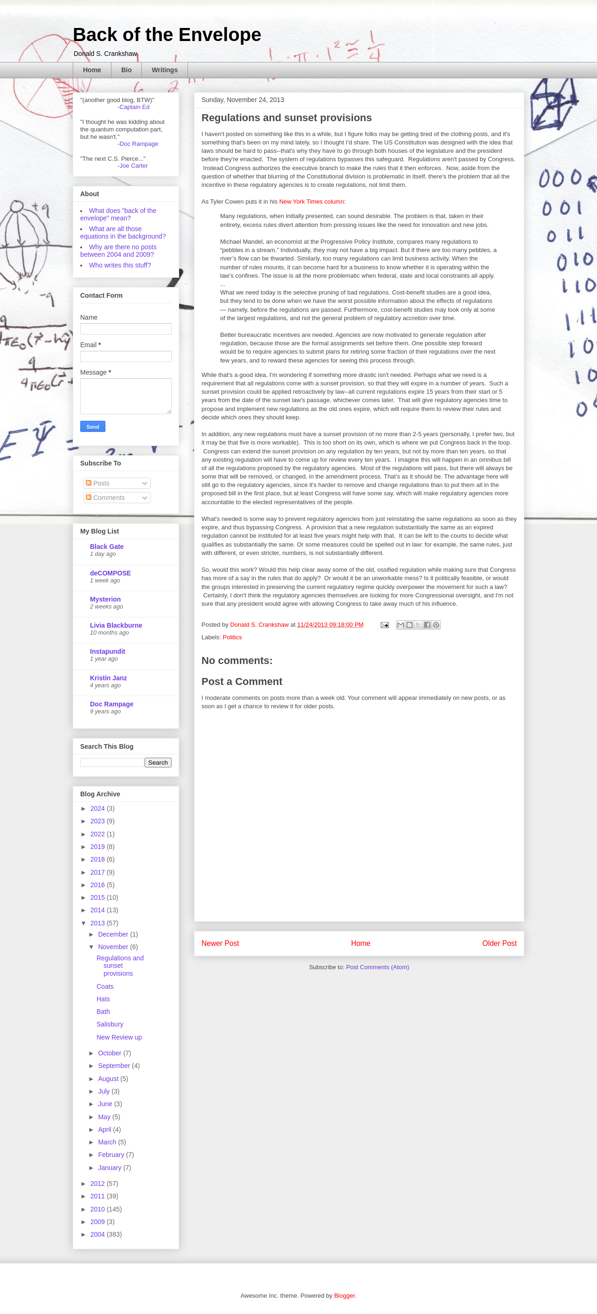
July (104, 1091)
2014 (98, 910)
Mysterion (105, 599)
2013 (98, 923)
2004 (98, 1234)
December (114, 934)
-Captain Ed (134, 106)
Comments (105, 497)
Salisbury (110, 1024)
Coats (105, 986)
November (114, 947)
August (109, 1078)
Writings (165, 70)
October (110, 1053)
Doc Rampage (111, 704)
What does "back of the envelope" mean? (118, 214)
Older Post (499, 943)
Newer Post (220, 943)
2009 (98, 1221)
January (110, 1167)
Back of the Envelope (167, 34)
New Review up (119, 1037)
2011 (98, 1196)
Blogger (344, 1295)
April (105, 1129)
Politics (232, 637)
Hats (103, 999)
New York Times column (311, 201)
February (112, 1154)
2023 (98, 821)
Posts (98, 483)
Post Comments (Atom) (377, 967)
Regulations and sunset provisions (120, 966)
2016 (98, 885)
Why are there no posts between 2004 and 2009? (118, 250)
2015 (98, 897)
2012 (98, 1183)
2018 (98, 859)
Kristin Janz (108, 678)
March (108, 1142)
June (106, 1104)
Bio (126, 70)
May (105, 1117)
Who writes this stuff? (120, 265)
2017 (98, 872)
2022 (98, 834)
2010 (98, 1209)
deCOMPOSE (110, 573)
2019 (98, 846)
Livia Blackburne (116, 625)
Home (92, 70)
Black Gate (107, 546)
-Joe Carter (133, 165)
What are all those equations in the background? (123, 232)
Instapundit (107, 651)
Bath (103, 1011)
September (115, 1065)
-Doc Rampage (138, 143)
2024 (98, 808)
